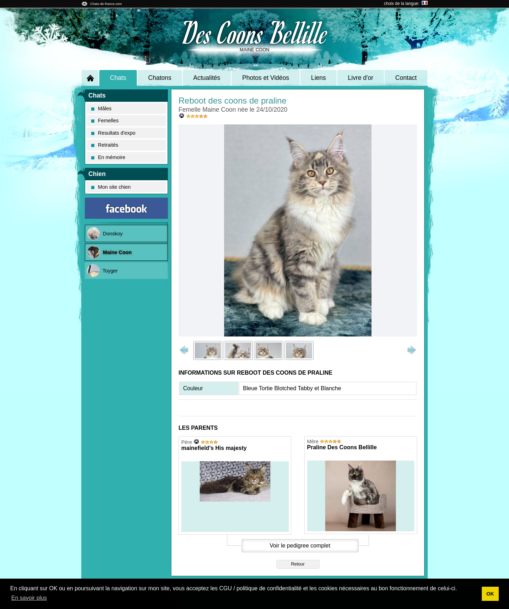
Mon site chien (111, 187)
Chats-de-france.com (106, 4)
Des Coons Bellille (254, 32)
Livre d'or (360, 77)
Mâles (101, 108)
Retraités (104, 145)
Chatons (159, 77)
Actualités (206, 77)
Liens (318, 77)
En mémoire (108, 157)
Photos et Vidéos (265, 77)
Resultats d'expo (113, 133)
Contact (406, 77)
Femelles (104, 120)
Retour (297, 564)
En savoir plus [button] (29, 598)
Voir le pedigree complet (300, 546)
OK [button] (490, 594)
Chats (118, 77)
